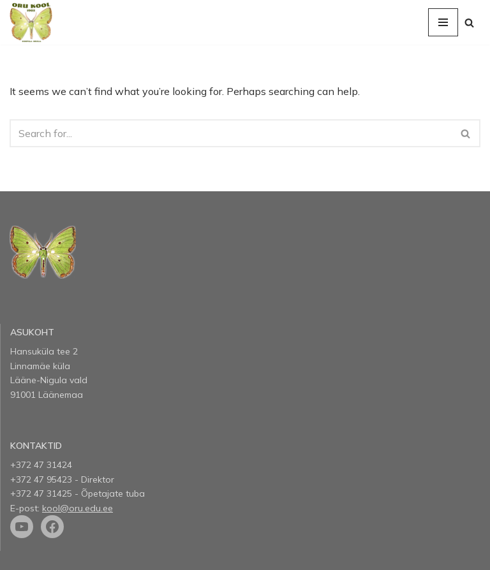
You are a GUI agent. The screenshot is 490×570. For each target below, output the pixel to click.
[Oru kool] (31, 22)
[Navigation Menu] (443, 22)
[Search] (469, 22)
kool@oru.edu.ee (77, 508)
